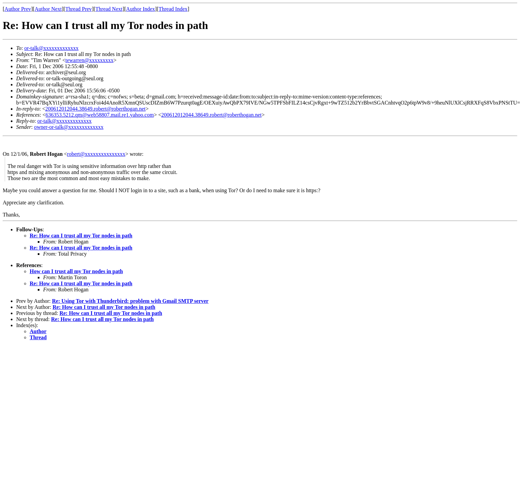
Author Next (48, 9)
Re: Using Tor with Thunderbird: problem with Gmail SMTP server (130, 301)
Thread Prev (78, 9)
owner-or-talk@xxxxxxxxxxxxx (68, 127)
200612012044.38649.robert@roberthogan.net (95, 109)
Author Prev (17, 9)
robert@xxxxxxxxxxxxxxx (96, 154)
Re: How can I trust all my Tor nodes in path (81, 235)
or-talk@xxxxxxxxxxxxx (51, 48)
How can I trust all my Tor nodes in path (76, 271)
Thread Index (173, 9)
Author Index (140, 9)
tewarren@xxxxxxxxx (89, 60)
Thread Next (108, 9)
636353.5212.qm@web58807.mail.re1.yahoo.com (99, 115)
